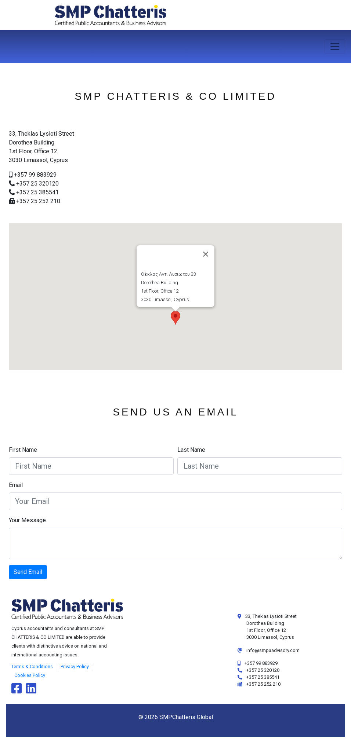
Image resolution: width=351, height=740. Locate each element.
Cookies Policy (29, 675)
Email (16, 484)
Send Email (28, 571)
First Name (23, 449)
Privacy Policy (75, 666)
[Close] (205, 254)
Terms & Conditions (32, 666)
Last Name (191, 449)
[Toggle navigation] (335, 46)
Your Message (27, 520)
